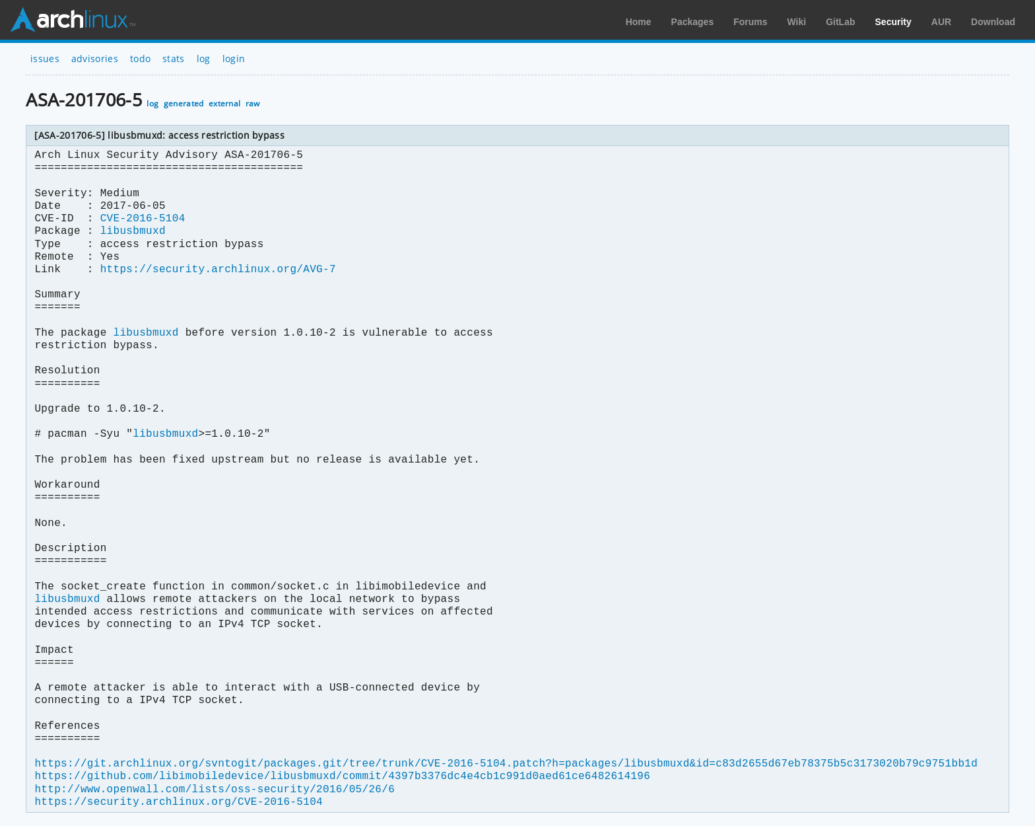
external (225, 103)
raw (253, 103)
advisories (94, 58)
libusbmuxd (133, 231)
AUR (941, 22)
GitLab (840, 22)
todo (140, 58)
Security (893, 22)
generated (184, 103)
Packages (692, 22)
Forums (750, 22)
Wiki (797, 22)
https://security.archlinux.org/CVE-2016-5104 (178, 802)
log (204, 58)
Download (993, 22)
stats (173, 58)
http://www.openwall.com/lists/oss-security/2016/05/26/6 (214, 789)
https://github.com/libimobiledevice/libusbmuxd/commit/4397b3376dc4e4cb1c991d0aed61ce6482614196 (342, 776)
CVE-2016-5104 (142, 218)
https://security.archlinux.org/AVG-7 (218, 269)
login (234, 58)
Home (638, 22)
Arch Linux (72, 20)
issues (44, 58)
